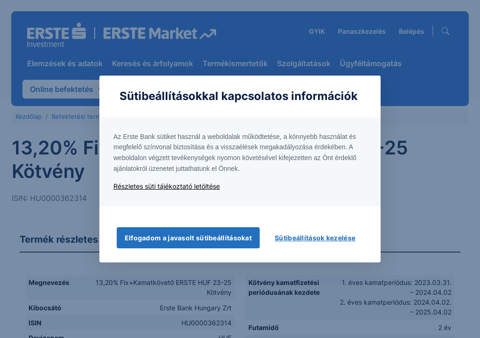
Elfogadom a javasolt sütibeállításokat (188, 238)
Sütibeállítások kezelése (315, 238)
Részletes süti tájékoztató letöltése (166, 186)
